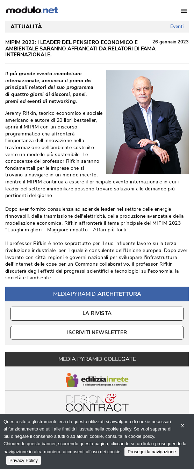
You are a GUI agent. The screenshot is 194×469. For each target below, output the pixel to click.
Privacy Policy (23, 460)
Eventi (177, 26)
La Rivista (97, 313)
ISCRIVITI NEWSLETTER (97, 332)
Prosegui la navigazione (152, 451)
